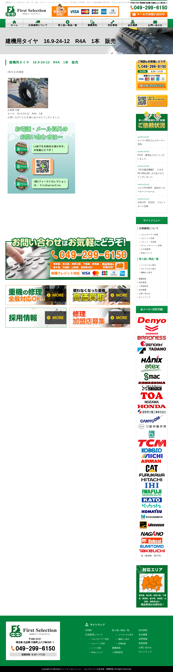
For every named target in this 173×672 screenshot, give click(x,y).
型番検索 (122, 643)
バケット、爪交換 (148, 242)
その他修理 (145, 249)
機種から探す (146, 272)
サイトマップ (144, 297)
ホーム (14, 25)
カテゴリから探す (148, 269)
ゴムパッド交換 (147, 238)
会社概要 (132, 25)
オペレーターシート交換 (151, 245)
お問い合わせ (155, 25)
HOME (88, 630)
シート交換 (96, 648)
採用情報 (143, 639)
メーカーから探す (148, 265)
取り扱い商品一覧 (67, 25)
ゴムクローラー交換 (149, 234)
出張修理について (37, 25)
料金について (146, 253)
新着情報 (143, 643)
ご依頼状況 (143, 286)
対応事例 (112, 25)
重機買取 (92, 25)
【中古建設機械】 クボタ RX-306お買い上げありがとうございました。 (151, 173)
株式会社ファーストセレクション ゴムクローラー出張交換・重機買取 (83, 669)
